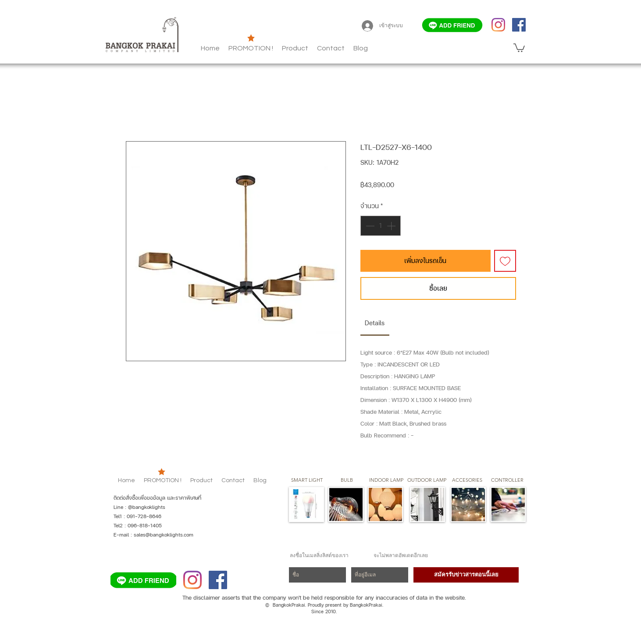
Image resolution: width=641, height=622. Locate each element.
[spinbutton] (381, 225)
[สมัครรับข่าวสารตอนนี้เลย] (466, 575)
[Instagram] (498, 25)
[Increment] (392, 225)
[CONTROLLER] (507, 480)
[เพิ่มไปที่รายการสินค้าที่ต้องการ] (505, 261)
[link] (375, 323)
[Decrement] (369, 225)
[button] (360, 48)
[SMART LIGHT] (307, 480)
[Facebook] (519, 25)
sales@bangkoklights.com (163, 534)
